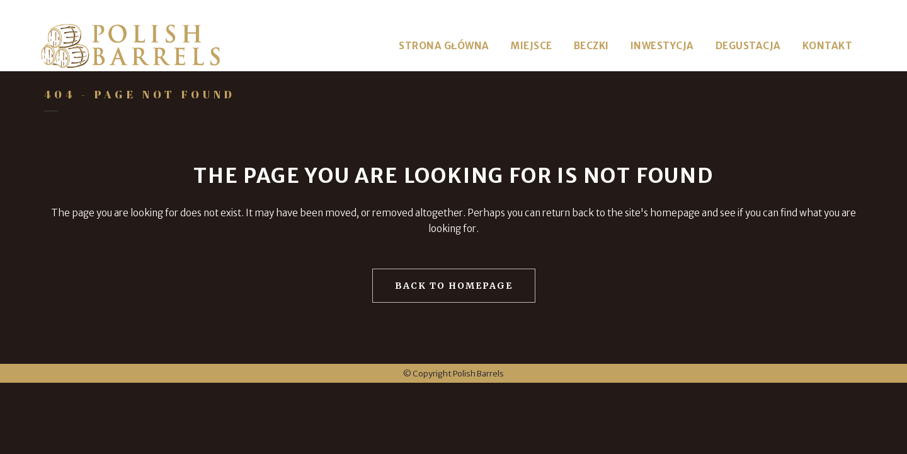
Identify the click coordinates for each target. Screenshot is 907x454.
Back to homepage (454, 285)
